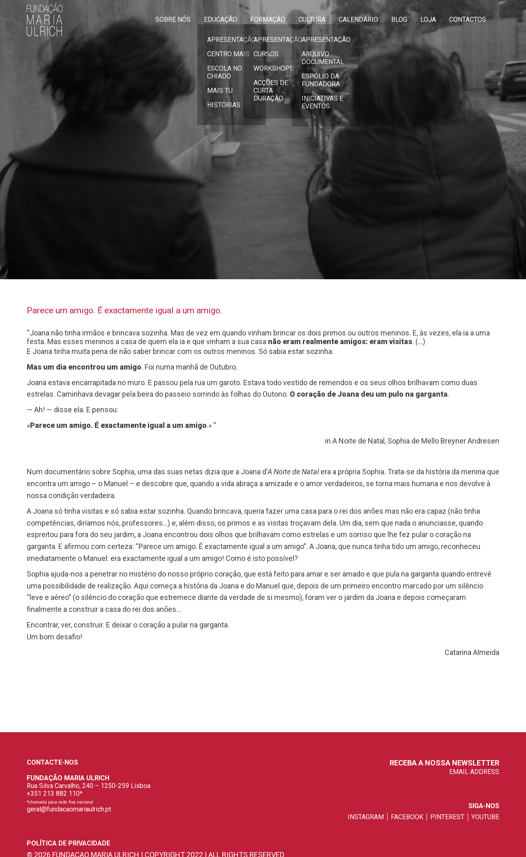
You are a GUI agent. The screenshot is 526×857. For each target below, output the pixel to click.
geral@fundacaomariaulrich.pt (69, 809)
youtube (485, 817)
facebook (407, 817)
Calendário (358, 19)
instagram (366, 817)
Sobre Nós (173, 19)
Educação (220, 19)
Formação (267, 19)
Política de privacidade (68, 843)
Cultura (311, 19)
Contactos (467, 19)
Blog (399, 19)
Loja (428, 19)
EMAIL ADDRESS (474, 772)
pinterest (447, 817)
